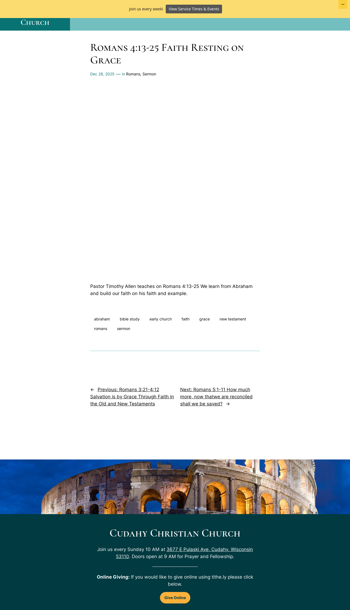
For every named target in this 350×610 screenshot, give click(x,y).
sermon (123, 346)
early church (161, 336)
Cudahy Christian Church (35, 32)
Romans (133, 91)
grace (204, 336)
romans (100, 346)
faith (185, 336)
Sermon (149, 91)
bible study (130, 336)
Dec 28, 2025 (102, 91)
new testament (233, 336)
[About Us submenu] (285, 32)
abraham (102, 336)
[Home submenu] (149, 32)
